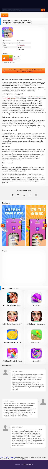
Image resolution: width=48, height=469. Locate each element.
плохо (13, 59)
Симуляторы (21, 45)
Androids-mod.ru (28, 464)
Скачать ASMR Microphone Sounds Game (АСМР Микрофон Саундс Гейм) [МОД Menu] (25, 70)
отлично (14, 56)
